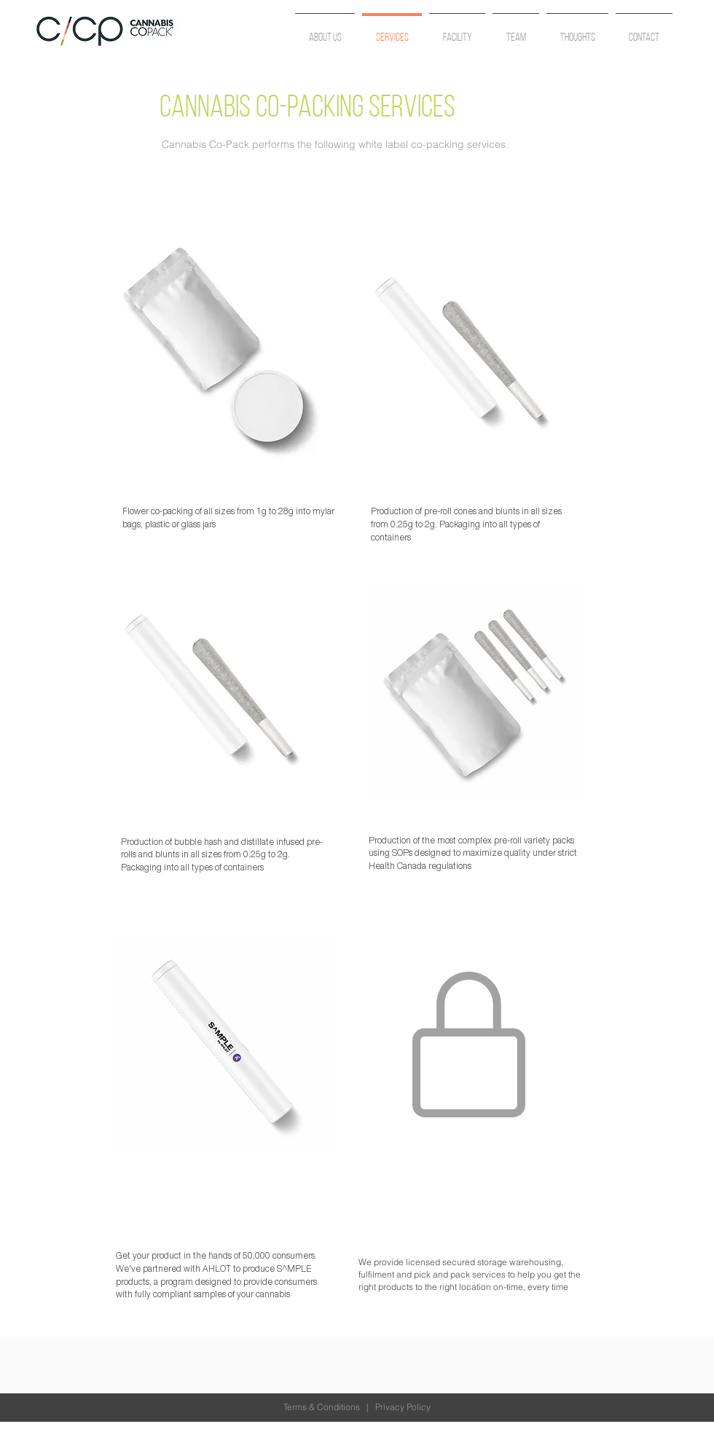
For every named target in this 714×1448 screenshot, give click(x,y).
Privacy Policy (403, 1406)
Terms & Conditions (321, 1406)
